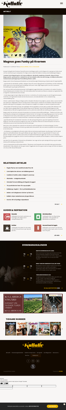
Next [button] (62, 329)
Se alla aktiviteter (52, 288)
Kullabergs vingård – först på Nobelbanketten (21, 189)
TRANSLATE (35, 355)
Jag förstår (52, 406)
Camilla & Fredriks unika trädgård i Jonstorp (20, 175)
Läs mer (56, 235)
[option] (10, 329)
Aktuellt (8, 352)
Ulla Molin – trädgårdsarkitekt (16, 178)
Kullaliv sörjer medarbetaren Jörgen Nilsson (20, 196)
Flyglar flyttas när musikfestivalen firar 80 (20, 168)
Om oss (27, 355)
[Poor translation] (6, 383)
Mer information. (34, 406)
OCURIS (61, 371)
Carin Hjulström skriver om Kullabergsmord (20, 171)
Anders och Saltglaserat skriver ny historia (20, 192)
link (12, 55)
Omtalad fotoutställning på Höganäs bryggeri (21, 182)
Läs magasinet (47, 352)
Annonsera (56, 352)
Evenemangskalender (17, 352)
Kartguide (39, 352)
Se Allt (57, 204)
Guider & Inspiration (30, 352)
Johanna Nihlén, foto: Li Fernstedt (29, 66)
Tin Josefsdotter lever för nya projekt (18, 185)
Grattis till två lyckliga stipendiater (18, 199)
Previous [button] (4, 329)
